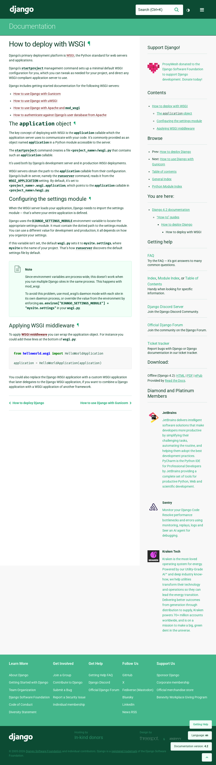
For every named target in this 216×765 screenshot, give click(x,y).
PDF (190, 375)
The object (174, 113)
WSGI (70, 55)
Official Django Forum (165, 325)
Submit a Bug (62, 690)
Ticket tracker (158, 343)
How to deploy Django (26, 403)
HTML (180, 375)
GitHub (127, 675)
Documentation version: (191, 746)
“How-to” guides (168, 217)
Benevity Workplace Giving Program (182, 697)
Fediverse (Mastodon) (137, 690)
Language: (200, 735)
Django (22, 10)
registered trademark (124, 751)
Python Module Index (167, 186)
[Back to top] (207, 757)
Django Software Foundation (29, 697)
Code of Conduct (21, 704)
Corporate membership (173, 682)
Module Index (168, 278)
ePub (198, 375)
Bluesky (127, 697)
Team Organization (22, 690)
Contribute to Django (67, 682)
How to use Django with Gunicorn (37, 94)
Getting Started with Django (28, 682)
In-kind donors (88, 737)
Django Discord (99, 682)
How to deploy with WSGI (170, 106)
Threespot (150, 738)
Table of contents (164, 171)
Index (152, 278)
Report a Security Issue (69, 697)
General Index (161, 179)
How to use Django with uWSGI (35, 101)
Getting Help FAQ (101, 675)
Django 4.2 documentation (171, 209)
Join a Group (62, 675)
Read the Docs (175, 380)
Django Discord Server (165, 307)
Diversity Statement (23, 712)
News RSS (129, 712)
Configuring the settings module (179, 121)
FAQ (151, 255)
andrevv (180, 738)
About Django (18, 675)
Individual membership (69, 704)
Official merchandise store (175, 690)
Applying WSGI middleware (176, 128)
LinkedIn (128, 704)
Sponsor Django (168, 675)
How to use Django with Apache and (46, 108)
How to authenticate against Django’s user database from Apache (59, 115)
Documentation (32, 26)
